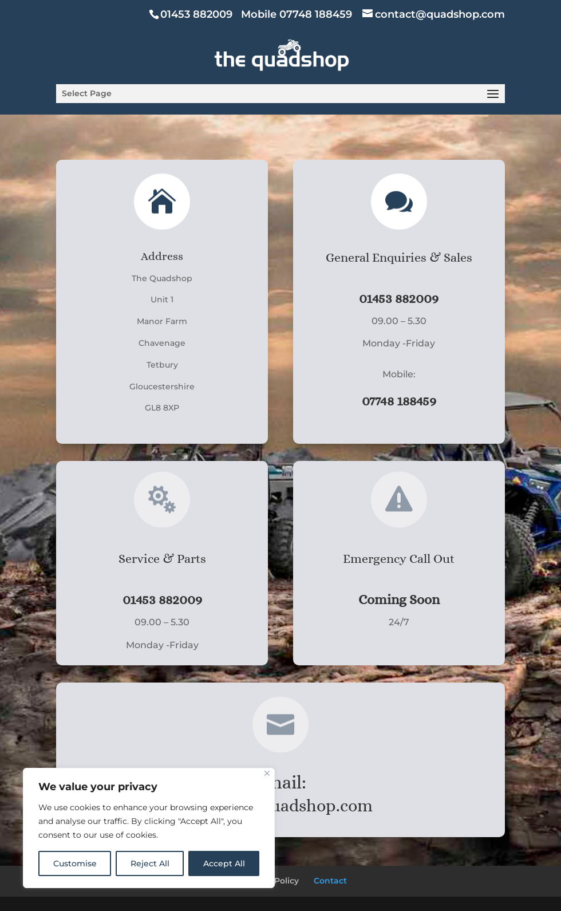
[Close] (267, 773)
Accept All (224, 863)
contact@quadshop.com (280, 805)
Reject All (150, 863)
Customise (75, 863)
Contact (330, 880)
